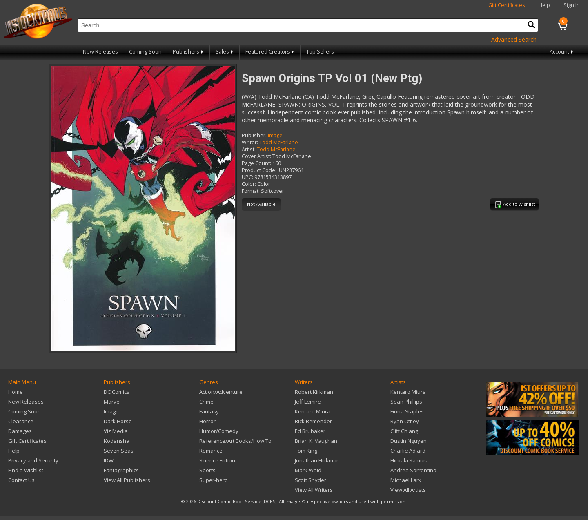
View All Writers (314, 489)
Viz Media (116, 431)
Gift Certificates (506, 5)
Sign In (572, 5)
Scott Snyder (310, 480)
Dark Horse (118, 421)
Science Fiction (217, 460)
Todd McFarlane (278, 142)
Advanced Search (514, 39)
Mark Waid (308, 470)
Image (275, 135)
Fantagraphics (121, 470)
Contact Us (21, 480)
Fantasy (209, 411)
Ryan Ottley (404, 421)
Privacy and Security (33, 460)
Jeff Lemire (308, 401)
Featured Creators (270, 51)
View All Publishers (127, 480)
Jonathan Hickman (317, 460)
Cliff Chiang (404, 431)
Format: (251, 190)
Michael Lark (405, 480)
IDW (109, 460)
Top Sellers (320, 51)
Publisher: (254, 135)
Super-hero (213, 480)
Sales (225, 51)
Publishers (189, 51)
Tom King (306, 450)
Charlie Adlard (407, 450)
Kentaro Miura (312, 411)
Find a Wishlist (25, 470)
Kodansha (116, 440)
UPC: (247, 177)
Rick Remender (313, 421)
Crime (206, 401)
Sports (207, 470)
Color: (249, 184)
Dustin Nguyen (408, 440)
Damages (20, 431)
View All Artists (408, 489)
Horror (207, 421)
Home (15, 391)
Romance (211, 450)
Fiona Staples (407, 411)
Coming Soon (145, 51)
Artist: (249, 149)
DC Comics (116, 391)
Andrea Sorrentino (413, 470)
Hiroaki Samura (409, 460)
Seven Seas (119, 450)
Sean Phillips (406, 401)
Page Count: (256, 163)
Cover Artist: (256, 156)
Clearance (20, 421)
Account (562, 51)
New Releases (100, 51)
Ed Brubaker (310, 431)
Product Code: (259, 170)
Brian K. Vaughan (316, 440)
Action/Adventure (221, 391)
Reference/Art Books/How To (235, 440)
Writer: (250, 142)
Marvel (112, 401)
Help (544, 5)
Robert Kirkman (314, 391)
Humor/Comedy (218, 431)
